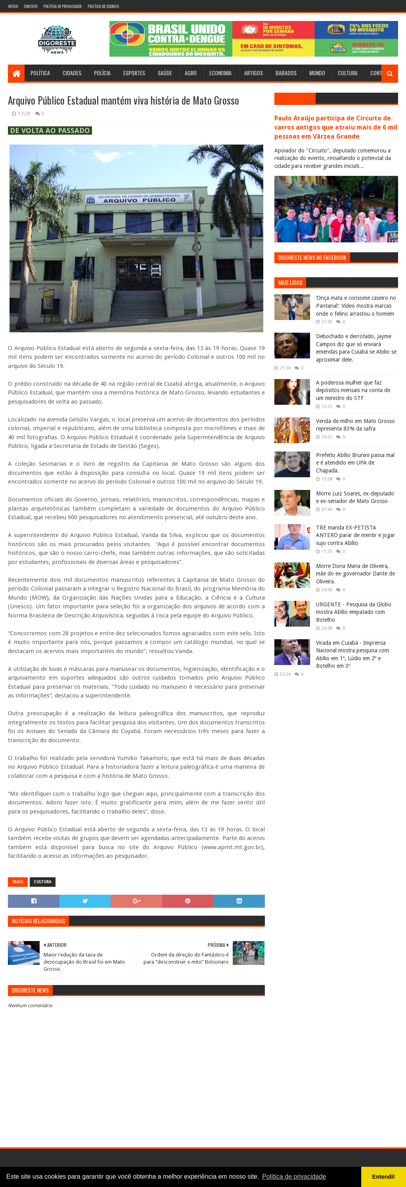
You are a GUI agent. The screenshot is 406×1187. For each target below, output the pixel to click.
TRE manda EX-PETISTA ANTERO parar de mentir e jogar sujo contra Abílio (355, 535)
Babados (286, 73)
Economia (220, 73)
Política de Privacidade (62, 6)
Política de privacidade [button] (294, 1176)
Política (40, 73)
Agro (191, 73)
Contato (30, 6)
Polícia (102, 73)
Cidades (72, 73)
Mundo (317, 73)
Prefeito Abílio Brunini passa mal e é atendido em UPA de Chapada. (355, 463)
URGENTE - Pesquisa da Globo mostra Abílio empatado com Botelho (353, 612)
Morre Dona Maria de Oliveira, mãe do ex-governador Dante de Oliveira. (355, 574)
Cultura (348, 73)
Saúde (165, 73)
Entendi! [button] (383, 1177)
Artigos (253, 73)
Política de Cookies (103, 6)
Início (13, 6)
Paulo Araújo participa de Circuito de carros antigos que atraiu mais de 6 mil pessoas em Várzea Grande (336, 127)
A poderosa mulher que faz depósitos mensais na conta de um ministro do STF (353, 390)
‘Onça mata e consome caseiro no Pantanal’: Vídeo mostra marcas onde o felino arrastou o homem (356, 305)
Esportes (134, 73)
